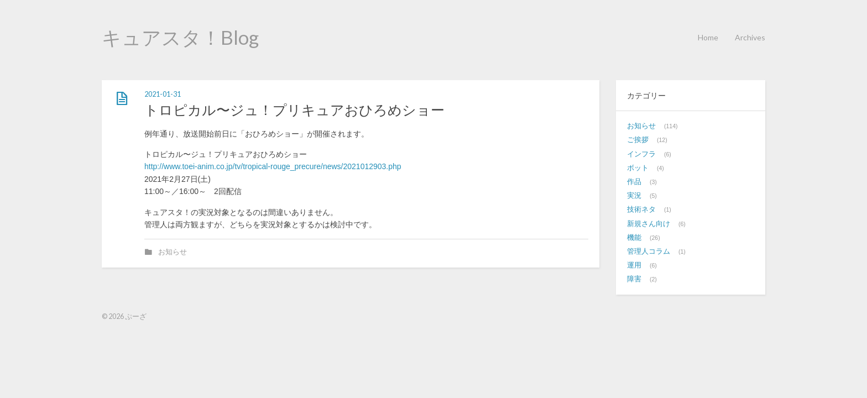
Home (708, 37)
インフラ (641, 154)
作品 (634, 182)
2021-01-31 (162, 94)
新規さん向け (648, 224)
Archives (750, 37)
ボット (638, 168)
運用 (634, 265)
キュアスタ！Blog (180, 37)
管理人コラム (648, 251)
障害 (634, 279)
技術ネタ (641, 209)
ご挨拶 (638, 140)
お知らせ (172, 252)
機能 (634, 238)
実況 (634, 196)
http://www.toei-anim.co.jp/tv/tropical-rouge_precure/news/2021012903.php (272, 166)
